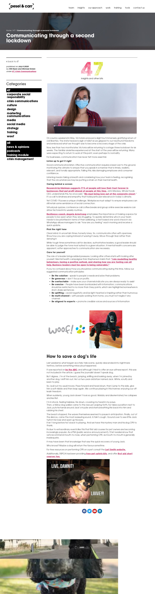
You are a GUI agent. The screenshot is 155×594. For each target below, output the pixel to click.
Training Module (18, 155)
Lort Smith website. (115, 449)
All (8, 143)
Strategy (13, 128)
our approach (95, 8)
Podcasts (13, 151)
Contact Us (138, 8)
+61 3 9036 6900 (35, 578)
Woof (10, 136)
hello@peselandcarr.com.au (41, 585)
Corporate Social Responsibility (18, 96)
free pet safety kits (96, 453)
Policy (132, 587)
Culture (12, 105)
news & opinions (18, 147)
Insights (81, 8)
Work (108, 8)
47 (14, 30)
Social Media (16, 124)
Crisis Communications (25, 71)
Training (117, 8)
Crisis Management (20, 159)
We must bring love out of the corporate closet (109, 194)
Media (11, 120)
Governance (142, 587)
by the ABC (71, 370)
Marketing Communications (18, 114)
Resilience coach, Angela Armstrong (66, 214)
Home (8, 30)
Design (11, 109)
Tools (127, 8)
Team (71, 8)
